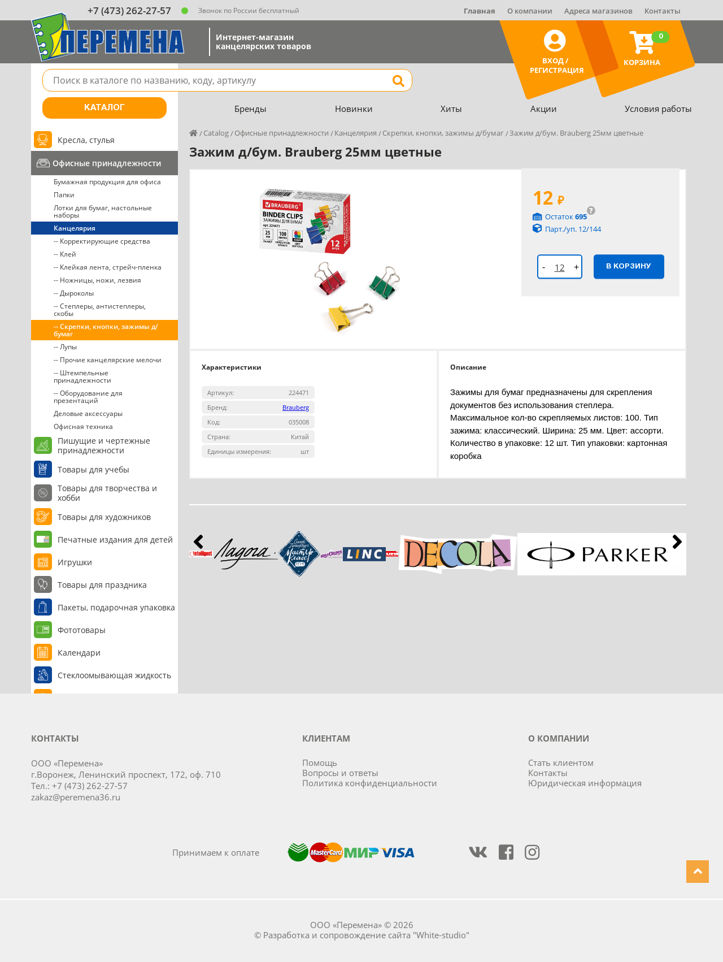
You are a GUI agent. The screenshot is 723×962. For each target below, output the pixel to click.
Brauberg (295, 407)
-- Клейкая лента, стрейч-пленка (108, 267)
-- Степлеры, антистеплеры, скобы (100, 309)
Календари (79, 652)
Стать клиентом (561, 762)
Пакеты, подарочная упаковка (116, 607)
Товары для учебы (93, 469)
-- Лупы (65, 346)
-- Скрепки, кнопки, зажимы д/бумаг (106, 330)
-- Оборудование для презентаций (88, 396)
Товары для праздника (102, 585)
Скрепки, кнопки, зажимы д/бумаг (443, 133)
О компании (529, 11)
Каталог (104, 108)
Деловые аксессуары (88, 413)
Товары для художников (104, 517)
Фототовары (82, 630)
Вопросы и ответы (340, 772)
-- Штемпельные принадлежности (82, 376)
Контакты (662, 11)
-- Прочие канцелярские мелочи (108, 359)
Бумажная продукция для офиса (107, 181)
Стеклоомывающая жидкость (114, 675)
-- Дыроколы (74, 293)
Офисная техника (83, 426)
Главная (479, 11)
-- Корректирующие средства (102, 241)
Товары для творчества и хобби (107, 492)
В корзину (628, 266)
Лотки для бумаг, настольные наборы (103, 211)
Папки (64, 194)
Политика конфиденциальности (369, 782)
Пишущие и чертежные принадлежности (104, 445)
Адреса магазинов (598, 11)
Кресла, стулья (86, 140)
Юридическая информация (585, 782)
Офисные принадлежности (107, 163)
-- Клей (65, 254)
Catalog (216, 133)
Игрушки (75, 562)
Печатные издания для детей (115, 539)
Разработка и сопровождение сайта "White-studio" (366, 935)
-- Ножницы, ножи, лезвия (97, 280)
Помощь (319, 762)
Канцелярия (74, 228)
